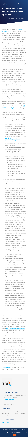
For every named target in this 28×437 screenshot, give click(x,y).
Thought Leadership (16, 18)
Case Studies (5, 416)
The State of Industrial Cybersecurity (15, 110)
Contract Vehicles (19, 413)
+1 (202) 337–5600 (9, 405)
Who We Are (5, 413)
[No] (26, 432)
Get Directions (9, 400)
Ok (14, 434)
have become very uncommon (15, 328)
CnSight (4, 411)
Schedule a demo (7, 367)
